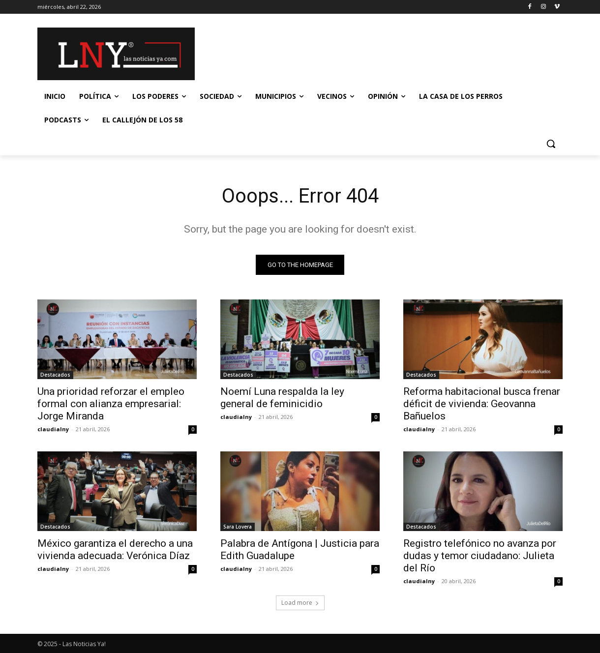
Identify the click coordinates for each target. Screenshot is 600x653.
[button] (551, 143)
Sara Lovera (237, 526)
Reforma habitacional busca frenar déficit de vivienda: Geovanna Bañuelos (481, 404)
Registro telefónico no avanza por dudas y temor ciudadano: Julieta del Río (479, 555)
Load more (300, 602)
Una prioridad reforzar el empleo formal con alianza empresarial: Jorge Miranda (110, 404)
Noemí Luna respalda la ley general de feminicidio (282, 398)
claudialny (53, 429)
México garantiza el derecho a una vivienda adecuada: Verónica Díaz (115, 549)
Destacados (55, 374)
